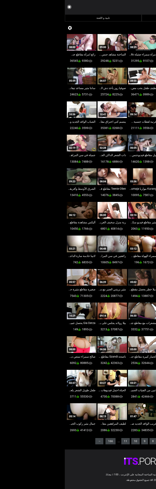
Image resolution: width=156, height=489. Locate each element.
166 (45, 441)
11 (60, 441)
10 (70, 441)
